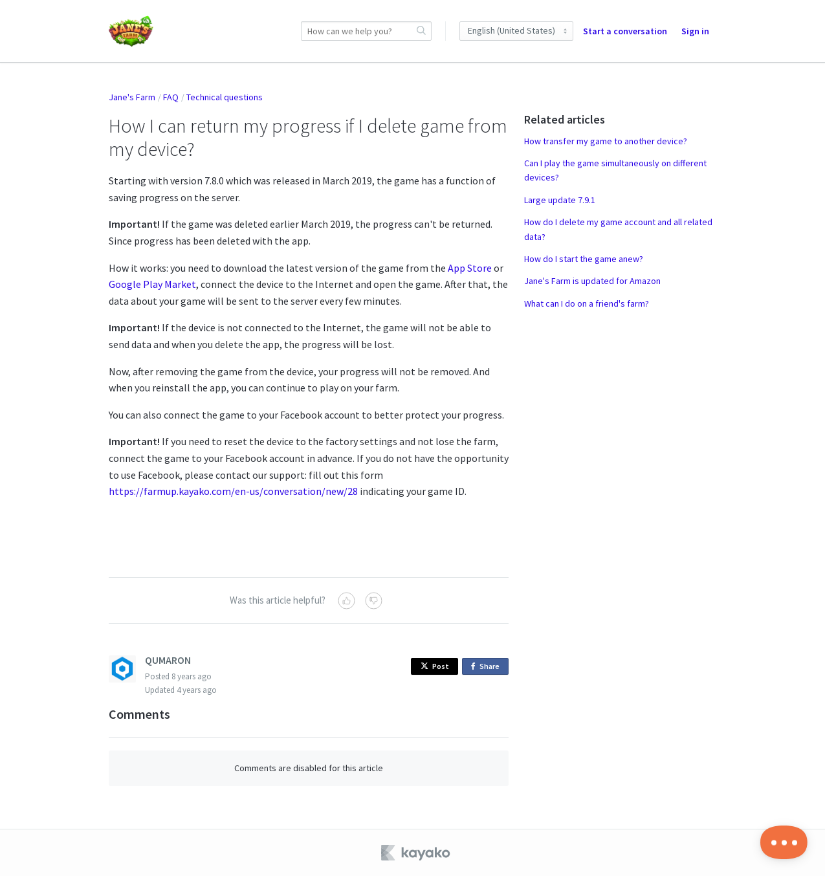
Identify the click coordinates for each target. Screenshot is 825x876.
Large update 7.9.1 (559, 200)
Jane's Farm (132, 97)
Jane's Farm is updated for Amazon (592, 281)
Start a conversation (625, 31)
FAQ (171, 97)
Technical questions (224, 97)
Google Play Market (152, 284)
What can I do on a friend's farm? (586, 303)
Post (435, 666)
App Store (470, 267)
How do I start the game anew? (583, 259)
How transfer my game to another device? (605, 141)
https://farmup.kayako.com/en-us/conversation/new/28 (233, 491)
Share (487, 667)
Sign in (695, 31)
